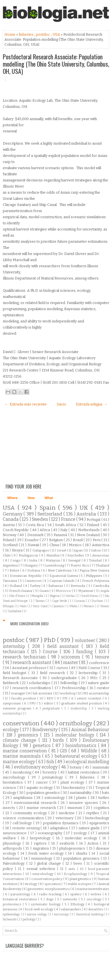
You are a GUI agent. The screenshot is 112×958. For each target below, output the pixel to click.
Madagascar (29, 555)
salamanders (71, 909)
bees (78, 863)
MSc (94, 678)
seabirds (67, 843)
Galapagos (41, 550)
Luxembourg (54, 565)
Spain (48, 507)
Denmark (36, 535)
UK (85, 507)
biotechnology (97, 818)
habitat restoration (84, 772)
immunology (42, 858)
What (49, 498)
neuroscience (15, 833)
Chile (7, 555)
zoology (80, 833)
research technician (25, 657)
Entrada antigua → (92, 404)
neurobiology (43, 874)
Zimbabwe (15, 611)
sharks (82, 853)
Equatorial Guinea (64, 576)
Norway (10, 535)
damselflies (96, 909)
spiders (76, 894)
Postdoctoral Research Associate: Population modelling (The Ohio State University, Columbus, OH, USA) (56, 64)
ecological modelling (87, 761)
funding (85, 651)
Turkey (35, 586)
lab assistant (43, 693)
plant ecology (73, 782)
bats (105, 793)
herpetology (41, 838)
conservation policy (47, 879)
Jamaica (59, 606)
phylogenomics (72, 848)
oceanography (51, 833)
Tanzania (10, 581)
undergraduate (64, 678)
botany (76, 767)
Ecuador (32, 540)
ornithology (76, 723)
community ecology (30, 813)
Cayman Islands (62, 581)
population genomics (82, 858)
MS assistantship (96, 693)
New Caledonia (60, 570)
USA (57, 34)
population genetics (44, 793)
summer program (18, 708)
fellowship (69, 683)
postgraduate (51, 708)
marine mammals (22, 756)
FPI (65, 698)
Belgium (56, 540)
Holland (16, 586)
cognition (101, 808)
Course (51, 651)
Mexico (76, 545)
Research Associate (21, 678)
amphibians (23, 798)
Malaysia (53, 560)
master (71, 662)
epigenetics (99, 823)
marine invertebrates (93, 889)
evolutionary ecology (36, 767)
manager (18, 693)
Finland (93, 525)
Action (93, 843)
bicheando (10, 919)
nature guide (98, 683)
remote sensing (26, 828)
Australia (87, 514)
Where (12, 498)
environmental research (36, 803)
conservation (22, 723)
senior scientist (90, 698)
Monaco (89, 606)
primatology (54, 777)
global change (50, 863)
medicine (67, 813)
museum (75, 808)
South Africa (66, 525)
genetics (42, 745)
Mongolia (38, 596)
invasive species (84, 803)
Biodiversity (45, 729)
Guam (44, 591)
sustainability (81, 793)
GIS (64, 750)
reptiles (93, 813)
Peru (97, 540)
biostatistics (14, 782)
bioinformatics (81, 745)
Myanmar (86, 591)
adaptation (59, 828)
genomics (29, 735)
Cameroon (33, 581)
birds (59, 740)
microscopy (62, 914)
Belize (14, 570)
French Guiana (21, 591)
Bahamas (56, 586)
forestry (50, 772)
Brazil (78, 540)
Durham (98, 601)
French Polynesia (95, 581)
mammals (100, 767)
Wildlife (90, 750)
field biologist (15, 673)
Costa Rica (35, 525)
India (33, 560)
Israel (62, 550)
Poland (9, 540)
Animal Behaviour (90, 729)
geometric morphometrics (49, 889)
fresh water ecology (46, 853)
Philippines (94, 576)
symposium (12, 703)
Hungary (31, 565)
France (68, 519)
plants (82, 798)
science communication (24, 818)
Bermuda (78, 586)
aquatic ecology (40, 788)
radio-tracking (51, 894)
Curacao (80, 601)
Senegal (75, 560)
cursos (62, 668)
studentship (79, 708)
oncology (95, 899)
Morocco (64, 591)
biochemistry (74, 788)
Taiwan (40, 601)
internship (15, 646)
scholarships (40, 683)
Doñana (34, 570)
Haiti (23, 606)
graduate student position (82, 703)
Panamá (61, 535)
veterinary (65, 818)
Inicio (61, 404)
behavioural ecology (76, 756)
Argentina (10, 565)
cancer (42, 782)
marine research (42, 808)
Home (10, 34)
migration (41, 848)
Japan (79, 550)
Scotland (11, 545)
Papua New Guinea (94, 570)
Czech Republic (16, 530)
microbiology (15, 777)
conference (99, 663)
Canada (11, 519)
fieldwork (11, 683)
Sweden (40, 519)
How (31, 498)
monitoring (22, 772)
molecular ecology (82, 838)
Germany (13, 514)
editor (49, 703)
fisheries (26, 34)
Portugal (94, 519)
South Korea (90, 596)
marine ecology (19, 761)
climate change (21, 740)
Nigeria (55, 596)
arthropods (13, 848)
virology (31, 884)
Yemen (104, 606)
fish (50, 761)
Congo (16, 560)
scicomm (71, 657)
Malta (74, 606)
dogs (50, 899)
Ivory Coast (40, 606)
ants (72, 869)
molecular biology (75, 735)
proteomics (13, 904)
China (54, 545)
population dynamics (61, 823)
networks (71, 899)
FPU (33, 703)
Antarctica (100, 545)
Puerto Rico (80, 565)
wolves (96, 894)
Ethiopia (9, 606)
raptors (41, 843)
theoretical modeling (90, 914)
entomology (55, 798)
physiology (13, 843)
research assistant (33, 662)
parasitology (21, 894)
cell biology (23, 823)
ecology (11, 729)
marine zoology (37, 914)
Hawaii (34, 545)
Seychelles (76, 555)
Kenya (18, 550)
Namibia (53, 555)
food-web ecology (39, 909)
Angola (104, 591)
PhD (50, 640)
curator (103, 688)
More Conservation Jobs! (29, 623)
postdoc (43, 34)
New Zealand (89, 535)
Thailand (102, 565)
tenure (102, 657)
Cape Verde (60, 601)
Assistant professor (29, 668)
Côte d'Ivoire (17, 596)
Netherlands (89, 530)
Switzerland (50, 514)
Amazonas (100, 555)
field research (53, 673)
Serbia (70, 596)
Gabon (96, 550)
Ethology (78, 904)
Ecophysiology (76, 874)
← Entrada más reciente (25, 404)
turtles (103, 798)
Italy (64, 530)
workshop (68, 693)
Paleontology (14, 863)
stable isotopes (80, 884)
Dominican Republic (26, 576)
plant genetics (81, 879)
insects (9, 808)
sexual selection (42, 869)
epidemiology (12, 914)
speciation (52, 884)
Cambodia (101, 586)
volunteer (85, 640)
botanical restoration (20, 899)
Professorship (74, 688)
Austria (9, 525)
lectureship (89, 673)
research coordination (32, 688)
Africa (45, 530)
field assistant (64, 646)
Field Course (89, 668)
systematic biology (46, 904)
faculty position (24, 698)
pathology (29, 919)
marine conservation (25, 750)
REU (50, 698)
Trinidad (96, 560)
